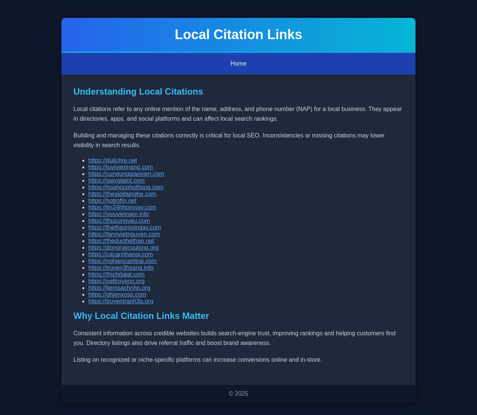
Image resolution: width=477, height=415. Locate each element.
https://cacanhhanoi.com (120, 254)
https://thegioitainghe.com (122, 194)
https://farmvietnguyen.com (124, 234)
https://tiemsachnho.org (119, 288)
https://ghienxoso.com (117, 294)
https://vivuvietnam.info (118, 214)
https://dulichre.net (112, 160)
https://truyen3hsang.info (121, 267)
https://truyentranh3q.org (120, 301)
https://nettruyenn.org (116, 281)
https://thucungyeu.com (119, 221)
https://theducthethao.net (121, 241)
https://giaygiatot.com (116, 180)
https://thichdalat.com (116, 274)
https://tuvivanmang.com (120, 167)
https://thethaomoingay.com (124, 227)
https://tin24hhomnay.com (122, 207)
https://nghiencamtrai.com (122, 261)
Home (239, 63)
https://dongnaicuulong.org (123, 247)
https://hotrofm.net (112, 200)
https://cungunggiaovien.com (126, 174)
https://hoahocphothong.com (126, 187)
